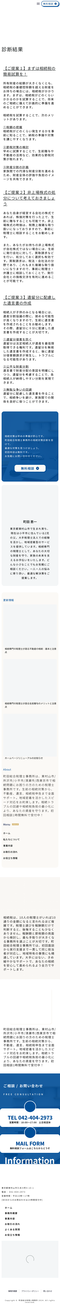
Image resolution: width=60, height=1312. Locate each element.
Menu (38, 4)
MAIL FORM (30, 1143)
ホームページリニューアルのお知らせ (24, 758)
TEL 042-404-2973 (30, 1117)
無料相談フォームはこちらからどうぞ (30, 1148)
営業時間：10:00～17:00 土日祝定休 (30, 1122)
